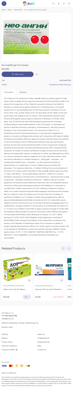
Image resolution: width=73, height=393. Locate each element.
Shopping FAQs (43, 342)
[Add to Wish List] (36, 74)
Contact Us (41, 349)
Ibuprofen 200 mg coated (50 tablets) (48, 290)
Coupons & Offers (8, 349)
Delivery (5, 334)
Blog (39, 346)
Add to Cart (19, 75)
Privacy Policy (7, 342)
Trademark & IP (43, 338)
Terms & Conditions (9, 346)
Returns (5, 338)
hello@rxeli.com (8, 318)
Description (8, 92)
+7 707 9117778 (9, 316)
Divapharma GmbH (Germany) (60, 85)
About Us (41, 334)
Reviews (23, 92)
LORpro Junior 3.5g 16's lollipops (14, 290)
